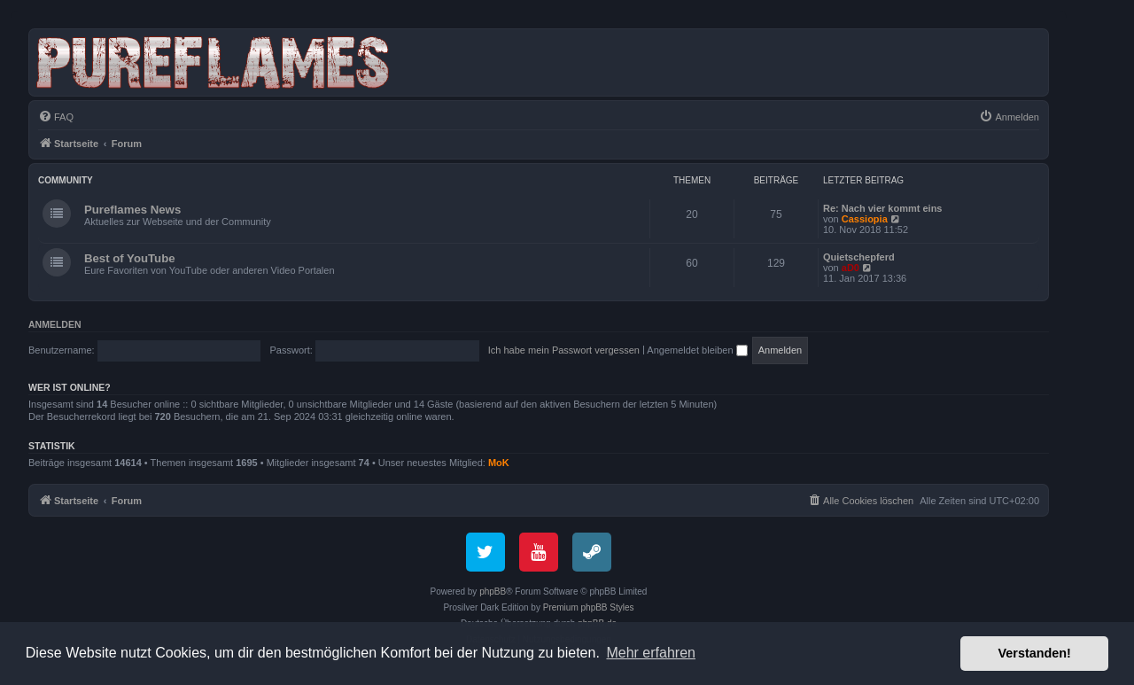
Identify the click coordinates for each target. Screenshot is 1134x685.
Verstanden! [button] (1034, 653)
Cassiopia (865, 219)
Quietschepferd (859, 257)
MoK (498, 462)
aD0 (850, 267)
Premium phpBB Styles (588, 607)
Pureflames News (132, 209)
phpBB (492, 591)
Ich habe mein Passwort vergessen (564, 350)
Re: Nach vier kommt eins (883, 208)
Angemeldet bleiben (697, 350)
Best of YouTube (129, 258)
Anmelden (55, 324)
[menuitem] (56, 117)
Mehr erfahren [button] (650, 652)
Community (65, 180)
